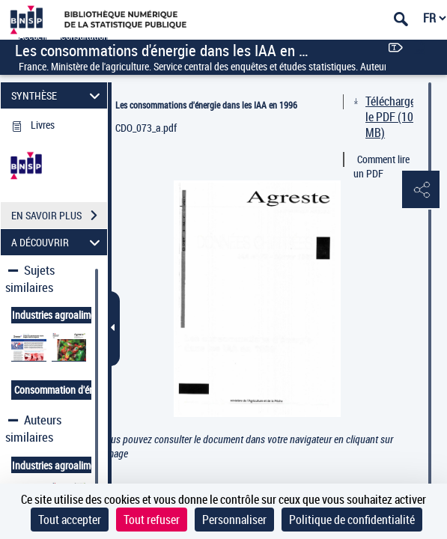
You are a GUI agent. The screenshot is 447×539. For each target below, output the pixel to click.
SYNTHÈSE (58, 95)
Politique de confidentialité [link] (352, 519)
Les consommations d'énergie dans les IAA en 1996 (206, 105)
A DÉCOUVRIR (58, 242)
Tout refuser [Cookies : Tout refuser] (152, 519)
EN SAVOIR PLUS (59, 215)
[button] (421, 190)
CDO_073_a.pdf (146, 128)
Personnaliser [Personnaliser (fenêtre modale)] (234, 519)
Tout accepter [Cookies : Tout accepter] (69, 519)
